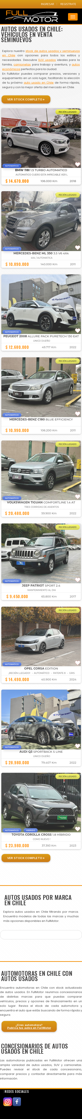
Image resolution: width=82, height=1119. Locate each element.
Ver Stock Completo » (26, 99)
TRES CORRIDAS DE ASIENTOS (41, 507)
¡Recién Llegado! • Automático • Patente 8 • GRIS (42, 673)
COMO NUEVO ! (42, 839)
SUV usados (47, 60)
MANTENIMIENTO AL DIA (41, 590)
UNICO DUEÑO (41, 340)
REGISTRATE (68, 4)
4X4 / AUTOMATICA (41, 258)
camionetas (22, 64)
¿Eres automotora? (29, 1026)
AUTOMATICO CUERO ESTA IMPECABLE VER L (42, 174)
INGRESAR (47, 4)
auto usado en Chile (39, 83)
